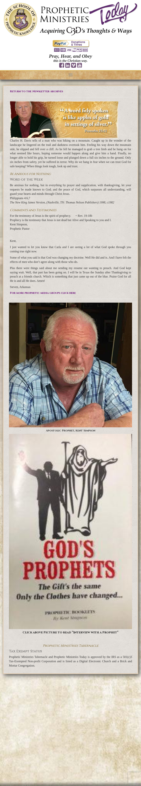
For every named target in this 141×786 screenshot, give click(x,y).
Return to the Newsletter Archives (36, 91)
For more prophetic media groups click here (43, 293)
